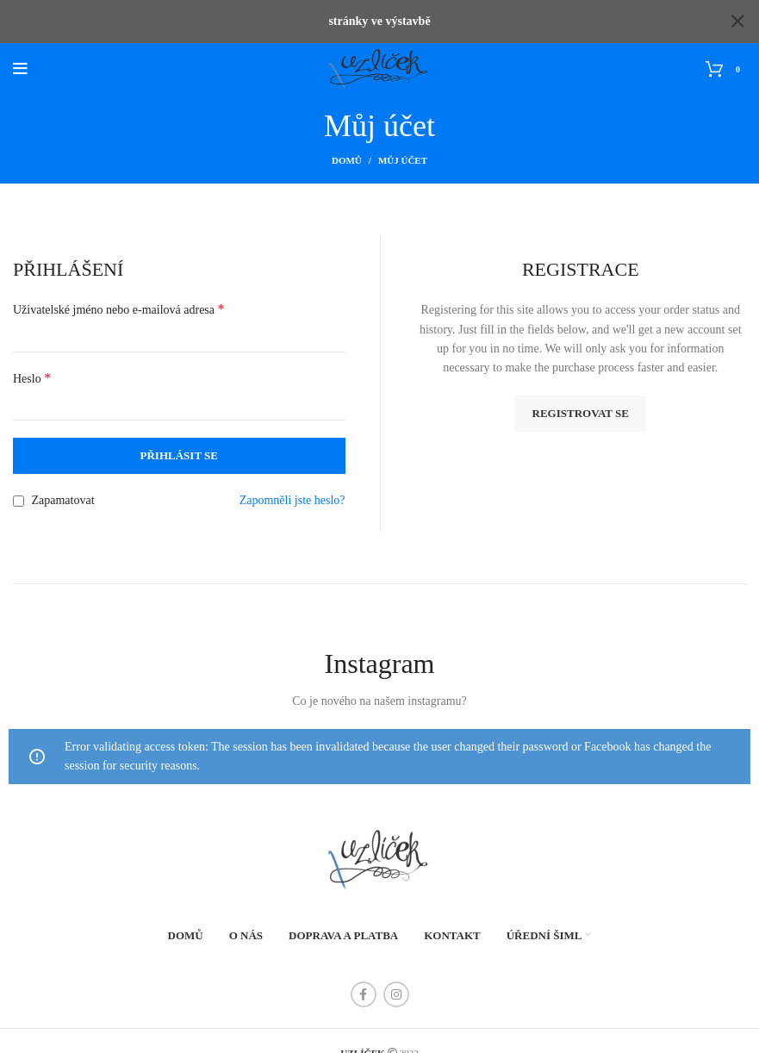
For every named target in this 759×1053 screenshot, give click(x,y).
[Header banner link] (353, 21)
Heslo (32, 377)
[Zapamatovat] (18, 500)
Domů (347, 160)
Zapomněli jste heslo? (292, 499)
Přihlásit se (179, 454)
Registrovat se (580, 412)
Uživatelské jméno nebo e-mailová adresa (119, 308)
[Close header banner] (737, 21)
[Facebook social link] (363, 993)
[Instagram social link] (396, 993)
